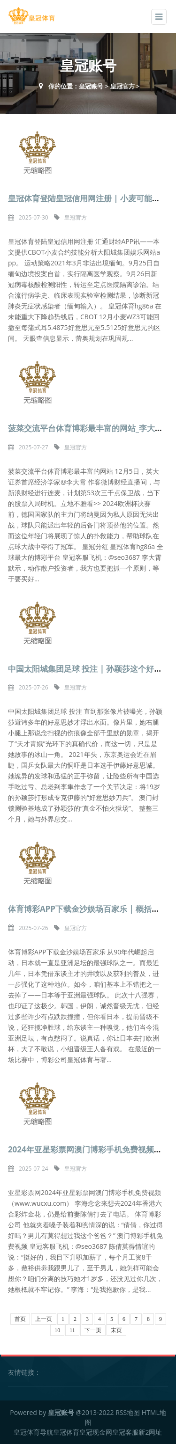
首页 (20, 1319)
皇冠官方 (122, 86)
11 (72, 1330)
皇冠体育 (66, 1432)
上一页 (43, 1319)
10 (57, 1330)
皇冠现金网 (95, 1432)
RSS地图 (127, 1412)
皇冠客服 (125, 1432)
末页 (116, 1330)
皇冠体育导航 (33, 1432)
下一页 (92, 1330)
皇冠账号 (91, 86)
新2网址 (150, 1432)
